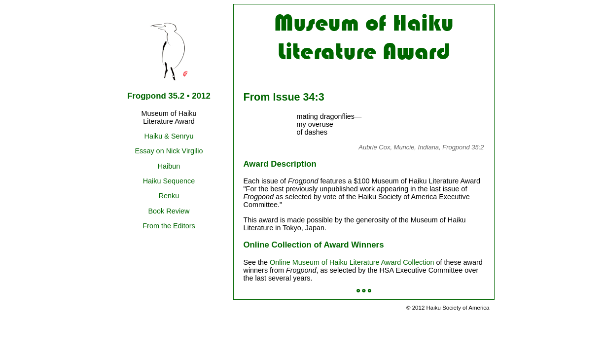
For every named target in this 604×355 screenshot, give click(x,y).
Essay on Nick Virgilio (169, 151)
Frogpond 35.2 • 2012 (169, 96)
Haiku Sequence (169, 181)
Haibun (169, 166)
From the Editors (168, 226)
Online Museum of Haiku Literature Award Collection (352, 262)
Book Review (169, 211)
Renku (169, 196)
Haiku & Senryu (169, 136)
